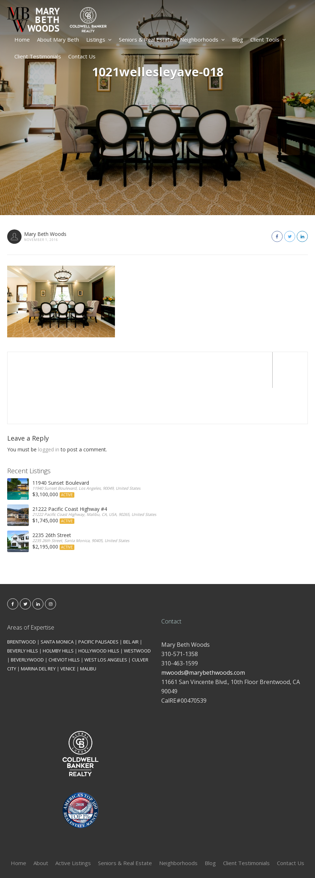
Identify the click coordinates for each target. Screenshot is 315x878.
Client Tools (268, 39)
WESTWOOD (137, 615)
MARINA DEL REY (38, 633)
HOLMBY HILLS (58, 615)
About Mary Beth (58, 39)
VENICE (67, 633)
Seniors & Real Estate (146, 39)
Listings (99, 39)
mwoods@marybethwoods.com (203, 637)
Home (22, 39)
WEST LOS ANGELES (105, 624)
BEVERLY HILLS (22, 615)
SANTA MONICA (57, 606)
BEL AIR (131, 606)
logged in (48, 413)
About (40, 827)
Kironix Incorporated (198, 861)
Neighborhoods (202, 39)
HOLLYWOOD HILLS (98, 615)
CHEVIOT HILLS (64, 624)
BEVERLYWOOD (27, 624)
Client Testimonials (37, 56)
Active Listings (73, 827)
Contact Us (82, 56)
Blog (237, 39)
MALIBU (88, 633)
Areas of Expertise (30, 591)
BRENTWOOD (21, 606)
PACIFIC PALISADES (98, 606)
